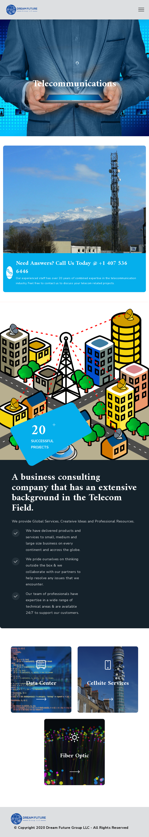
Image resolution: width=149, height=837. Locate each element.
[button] (41, 699)
